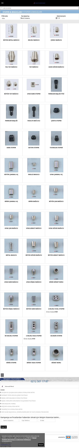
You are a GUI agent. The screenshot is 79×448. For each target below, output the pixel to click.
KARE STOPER (11, 148)
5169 (56, 312)
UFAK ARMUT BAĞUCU (33, 228)
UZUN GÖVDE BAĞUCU (56, 67)
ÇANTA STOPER (56, 121)
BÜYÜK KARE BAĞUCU (33, 309)
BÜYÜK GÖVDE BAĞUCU (34, 255)
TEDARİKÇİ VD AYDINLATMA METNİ (11, 409)
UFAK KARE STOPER (33, 94)
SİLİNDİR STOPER (56, 336)
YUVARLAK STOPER (56, 148)
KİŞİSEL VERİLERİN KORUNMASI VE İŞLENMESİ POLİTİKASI (18, 401)
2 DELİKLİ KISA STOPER (34, 336)
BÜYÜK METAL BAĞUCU (11, 40)
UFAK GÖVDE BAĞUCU (56, 228)
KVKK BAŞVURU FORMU (8, 404)
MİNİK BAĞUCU (33, 201)
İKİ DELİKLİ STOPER (11, 336)
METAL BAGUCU (11, 255)
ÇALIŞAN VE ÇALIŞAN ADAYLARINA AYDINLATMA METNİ (18, 392)
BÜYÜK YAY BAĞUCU (11, 94)
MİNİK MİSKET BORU (56, 282)
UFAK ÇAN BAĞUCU (11, 228)
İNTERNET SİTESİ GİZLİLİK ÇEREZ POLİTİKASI (14, 395)
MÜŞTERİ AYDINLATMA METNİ (10, 406)
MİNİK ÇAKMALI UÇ (11, 201)
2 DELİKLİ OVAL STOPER (56, 309)
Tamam (41, 445)
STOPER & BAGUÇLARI (12, 12)
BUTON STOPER (33, 148)
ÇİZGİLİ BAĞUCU (56, 40)
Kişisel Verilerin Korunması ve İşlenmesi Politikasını (19, 439)
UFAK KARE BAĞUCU (11, 282)
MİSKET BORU (56, 363)
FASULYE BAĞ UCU (33, 121)
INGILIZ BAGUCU (33, 174)
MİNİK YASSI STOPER (34, 363)
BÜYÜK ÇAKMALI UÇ (11, 174)
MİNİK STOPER (11, 363)
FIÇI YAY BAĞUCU (11, 67)
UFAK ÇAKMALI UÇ (56, 174)
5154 (33, 339)
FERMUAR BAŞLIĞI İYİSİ (56, 94)
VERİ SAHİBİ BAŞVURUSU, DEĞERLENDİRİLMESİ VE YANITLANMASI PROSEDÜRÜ (25, 412)
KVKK (3, 390)
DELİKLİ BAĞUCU (34, 40)
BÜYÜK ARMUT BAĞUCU (56, 255)
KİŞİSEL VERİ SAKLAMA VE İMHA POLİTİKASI (14, 398)
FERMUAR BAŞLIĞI (11, 121)
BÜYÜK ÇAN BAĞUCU (56, 201)
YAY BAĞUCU (33, 67)
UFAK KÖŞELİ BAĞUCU (33, 282)
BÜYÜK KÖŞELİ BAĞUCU (11, 309)
